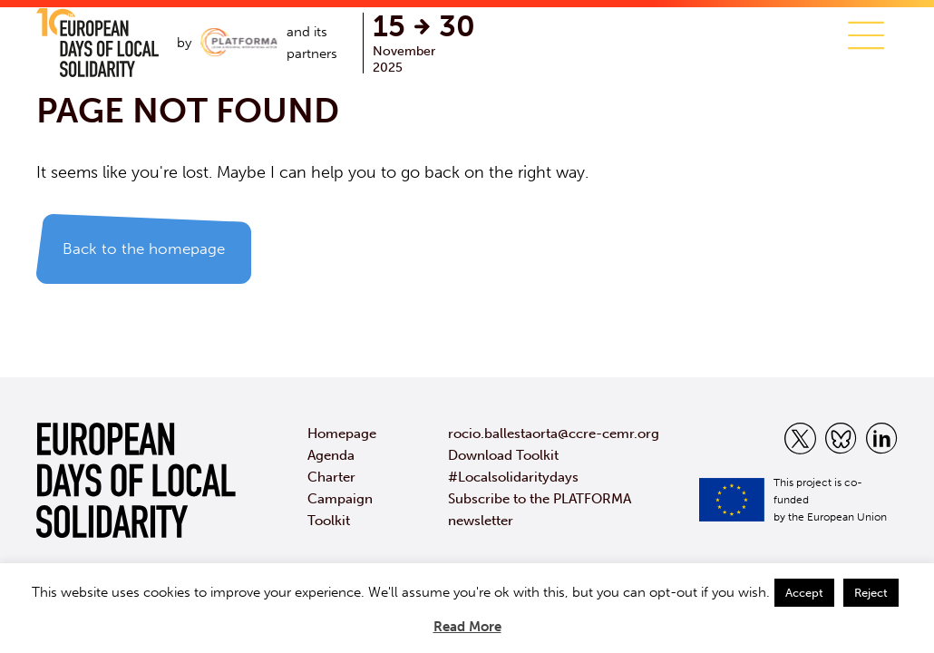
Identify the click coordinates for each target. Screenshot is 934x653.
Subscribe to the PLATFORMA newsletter (539, 510)
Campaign (340, 499)
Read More (467, 627)
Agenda (331, 455)
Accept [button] (804, 592)
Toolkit (328, 520)
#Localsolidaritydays (513, 477)
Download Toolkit (503, 455)
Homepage (341, 433)
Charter (331, 477)
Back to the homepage (144, 248)
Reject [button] (871, 592)
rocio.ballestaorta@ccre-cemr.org (553, 433)
